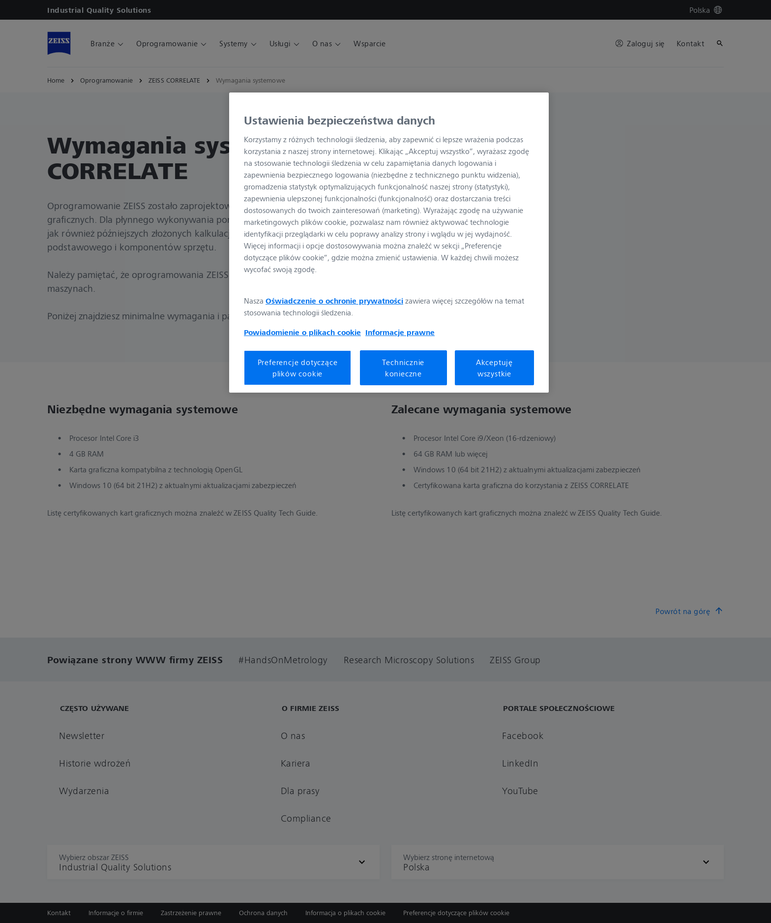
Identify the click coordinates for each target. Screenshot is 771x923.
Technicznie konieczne (403, 367)
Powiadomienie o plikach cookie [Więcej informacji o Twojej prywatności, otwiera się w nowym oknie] (302, 332)
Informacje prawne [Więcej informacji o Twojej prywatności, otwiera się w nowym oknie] (400, 332)
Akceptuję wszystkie (494, 367)
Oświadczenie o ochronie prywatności (334, 300)
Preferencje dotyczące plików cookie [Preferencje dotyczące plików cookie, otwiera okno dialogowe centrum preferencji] (298, 367)
